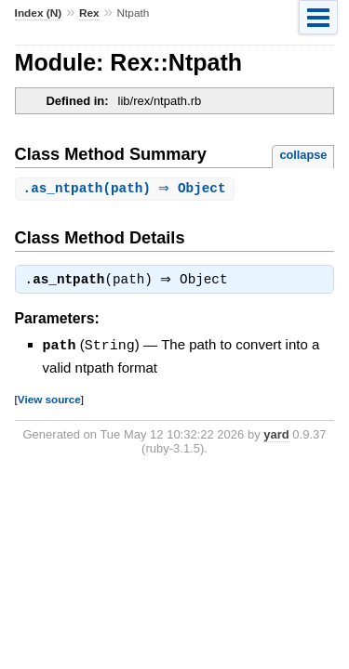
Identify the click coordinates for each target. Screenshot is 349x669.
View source (49, 401)
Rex (89, 13)
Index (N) (38, 13)
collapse (303, 155)
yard (276, 436)
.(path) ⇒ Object (127, 189)
